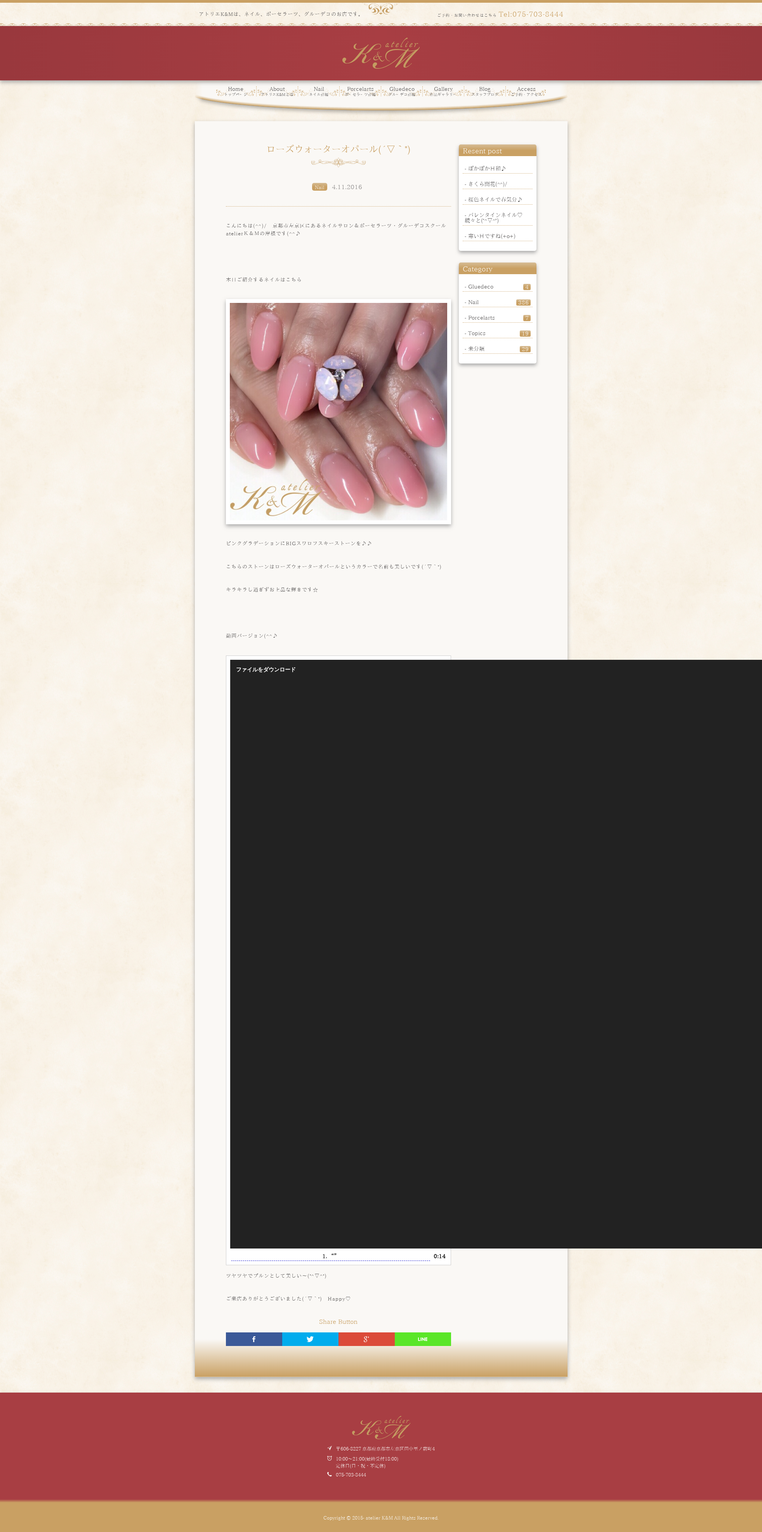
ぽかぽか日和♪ (487, 168)
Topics (499, 333)
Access (526, 91)
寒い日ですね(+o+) (492, 235)
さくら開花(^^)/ (487, 183)
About (277, 91)
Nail (318, 91)
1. (330, 1256)
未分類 (499, 348)
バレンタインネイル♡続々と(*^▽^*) (493, 217)
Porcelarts (360, 91)
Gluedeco (401, 91)
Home (235, 91)
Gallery (443, 91)
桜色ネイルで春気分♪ (495, 199)
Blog (484, 91)
